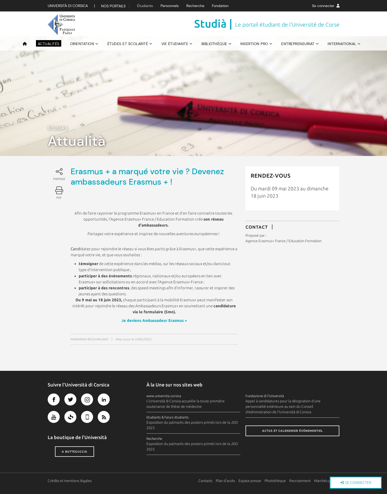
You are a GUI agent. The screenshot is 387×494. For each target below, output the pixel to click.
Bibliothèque (214, 43)
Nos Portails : (115, 6)
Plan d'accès (225, 481)
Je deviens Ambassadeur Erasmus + (154, 320)
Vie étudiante (174, 43)
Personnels (170, 5)
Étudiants (145, 5)
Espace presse (249, 481)
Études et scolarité (127, 43)
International (342, 43)
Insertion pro (254, 43)
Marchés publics (327, 481)
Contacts (205, 481)
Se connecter (326, 5)
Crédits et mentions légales (70, 481)
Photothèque (275, 481)
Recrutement (300, 481)
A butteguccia (74, 451)
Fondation (220, 5)
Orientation (82, 43)
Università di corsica (68, 5)
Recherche (195, 5)
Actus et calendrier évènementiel (292, 430)
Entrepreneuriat (298, 43)
